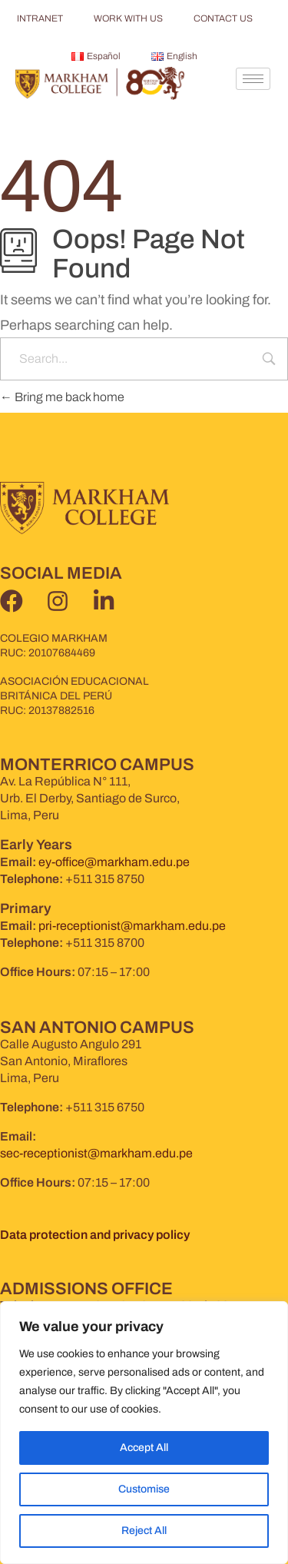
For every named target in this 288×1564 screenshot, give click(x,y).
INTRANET (40, 18)
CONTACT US (223, 18)
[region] (144, 1432)
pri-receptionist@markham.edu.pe (132, 925)
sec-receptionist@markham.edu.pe (96, 1153)
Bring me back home (62, 396)
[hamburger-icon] (253, 79)
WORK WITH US (128, 18)
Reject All (144, 1530)
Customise (144, 1489)
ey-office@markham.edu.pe (114, 861)
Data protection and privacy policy (95, 1234)
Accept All (144, 1447)
